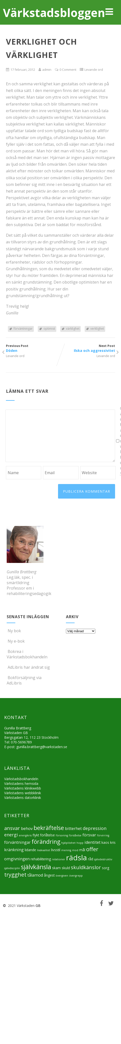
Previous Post (33, 348)
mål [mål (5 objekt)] (82, 849)
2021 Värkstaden (21, 905)
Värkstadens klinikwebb (22, 788)
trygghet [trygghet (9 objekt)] (15, 874)
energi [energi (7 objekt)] (11, 835)
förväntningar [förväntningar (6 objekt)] (17, 842)
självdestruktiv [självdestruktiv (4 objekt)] (103, 859)
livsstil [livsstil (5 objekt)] (55, 849)
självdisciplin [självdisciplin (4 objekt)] (12, 868)
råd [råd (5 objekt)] (90, 859)
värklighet (73, 328)
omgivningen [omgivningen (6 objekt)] (17, 859)
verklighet (97, 328)
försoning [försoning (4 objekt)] (62, 835)
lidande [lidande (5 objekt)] (30, 849)
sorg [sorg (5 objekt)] (105, 867)
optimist (49, 328)
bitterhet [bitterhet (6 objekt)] (73, 828)
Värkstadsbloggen (54, 12)
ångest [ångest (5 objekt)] (49, 875)
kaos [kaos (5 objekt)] (105, 842)
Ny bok (14, 630)
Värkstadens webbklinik (22, 793)
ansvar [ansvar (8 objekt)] (12, 828)
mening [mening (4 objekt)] (66, 850)
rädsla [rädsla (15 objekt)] (76, 858)
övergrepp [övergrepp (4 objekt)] (76, 875)
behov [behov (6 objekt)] (27, 828)
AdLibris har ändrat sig (28, 667)
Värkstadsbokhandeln (21, 778)
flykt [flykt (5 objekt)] (36, 835)
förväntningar (23, 328)
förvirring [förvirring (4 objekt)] (103, 835)
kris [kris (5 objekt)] (113, 842)
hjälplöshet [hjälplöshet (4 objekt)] (68, 843)
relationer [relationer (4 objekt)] (58, 859)
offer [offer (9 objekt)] (92, 849)
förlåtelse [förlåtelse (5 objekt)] (47, 835)
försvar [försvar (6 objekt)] (89, 835)
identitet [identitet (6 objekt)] (92, 842)
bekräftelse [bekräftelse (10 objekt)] (49, 828)
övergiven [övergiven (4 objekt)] (62, 875)
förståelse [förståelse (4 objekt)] (75, 835)
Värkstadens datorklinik (22, 797)
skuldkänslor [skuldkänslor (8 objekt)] (86, 867)
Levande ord (93, 69)
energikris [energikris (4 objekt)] (25, 835)
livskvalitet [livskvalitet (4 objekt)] (43, 850)
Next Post (87, 348)
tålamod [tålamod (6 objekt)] (35, 875)
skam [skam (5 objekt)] (56, 867)
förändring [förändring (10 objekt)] (46, 842)
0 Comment (68, 69)
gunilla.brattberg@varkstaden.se (41, 746)
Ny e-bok (16, 641)
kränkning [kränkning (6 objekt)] (14, 849)
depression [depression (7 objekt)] (94, 828)
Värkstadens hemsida (21, 783)
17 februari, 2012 (22, 69)
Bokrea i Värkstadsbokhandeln (27, 654)
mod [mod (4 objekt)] (75, 850)
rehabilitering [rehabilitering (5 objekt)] (41, 859)
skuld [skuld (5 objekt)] (66, 867)
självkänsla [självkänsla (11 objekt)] (36, 867)
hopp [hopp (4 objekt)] (80, 843)
